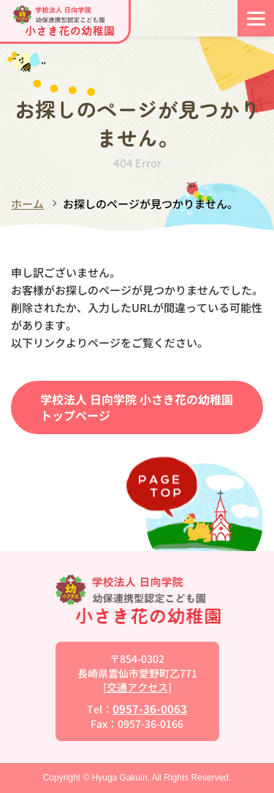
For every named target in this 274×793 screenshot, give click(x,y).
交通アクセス (137, 687)
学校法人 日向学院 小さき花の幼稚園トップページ (136, 407)
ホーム (27, 203)
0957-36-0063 (150, 708)
